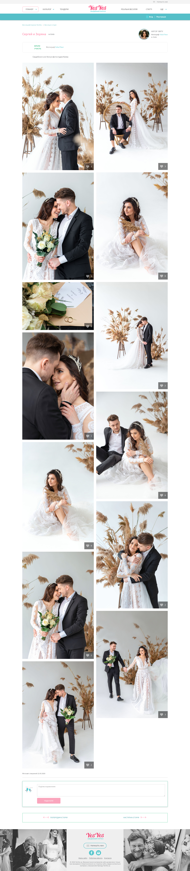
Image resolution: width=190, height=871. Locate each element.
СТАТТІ (149, 9)
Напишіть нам (162, 2)
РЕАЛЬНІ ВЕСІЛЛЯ (129, 9)
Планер (29, 9)
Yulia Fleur (164, 35)
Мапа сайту (83, 858)
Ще (161, 9)
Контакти (107, 858)
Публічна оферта (95, 858)
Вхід (151, 17)
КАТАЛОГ (47, 9)
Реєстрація (161, 17)
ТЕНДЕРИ (64, 9)
